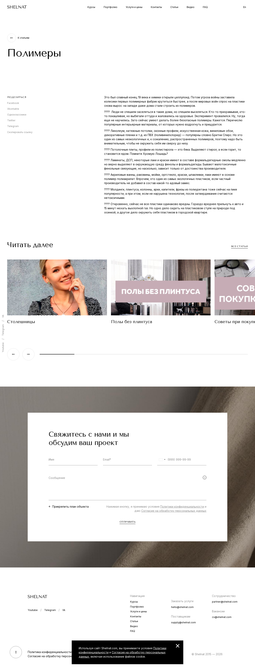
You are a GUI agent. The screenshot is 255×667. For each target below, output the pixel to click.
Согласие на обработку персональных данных (173, 510)
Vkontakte (13, 108)
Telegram (13, 126)
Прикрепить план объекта (70, 506)
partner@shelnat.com (224, 601)
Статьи (174, 7)
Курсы (91, 7)
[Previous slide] (13, 354)
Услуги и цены (134, 7)
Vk (2, 316)
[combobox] (162, 459)
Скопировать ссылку (19, 132)
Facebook (13, 103)
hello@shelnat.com (182, 607)
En (244, 7)
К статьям (23, 37)
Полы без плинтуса (131, 321)
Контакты (156, 7)
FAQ (205, 7)
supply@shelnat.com (183, 622)
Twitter (11, 120)
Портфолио (110, 7)
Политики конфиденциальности (182, 506)
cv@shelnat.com (221, 617)
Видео (190, 7)
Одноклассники (16, 114)
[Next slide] (28, 354)
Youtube (2, 347)
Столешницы (21, 321)
